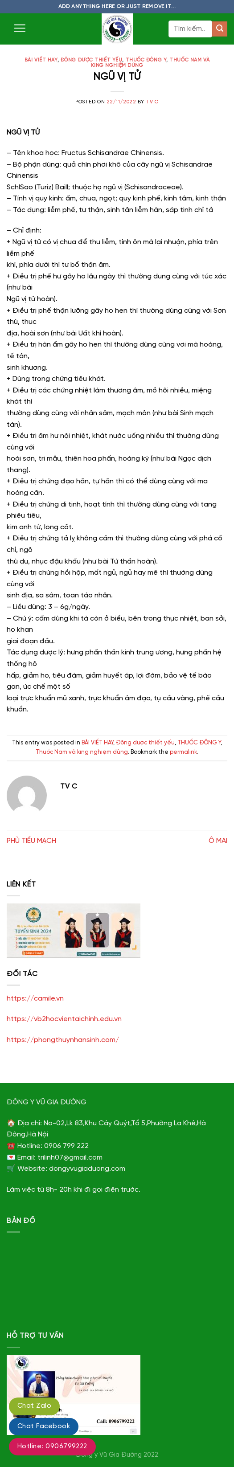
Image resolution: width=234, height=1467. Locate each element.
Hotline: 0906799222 (52, 1446)
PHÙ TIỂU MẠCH (31, 841)
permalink (183, 752)
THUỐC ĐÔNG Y (146, 60)
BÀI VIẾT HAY (41, 60)
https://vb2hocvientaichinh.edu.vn (64, 1019)
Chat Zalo (34, 1406)
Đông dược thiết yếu (92, 60)
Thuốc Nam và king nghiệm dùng (82, 752)
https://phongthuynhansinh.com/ (63, 1040)
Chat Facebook (43, 1426)
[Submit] (219, 29)
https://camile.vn (35, 998)
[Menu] (20, 28)
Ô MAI (218, 841)
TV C (152, 102)
